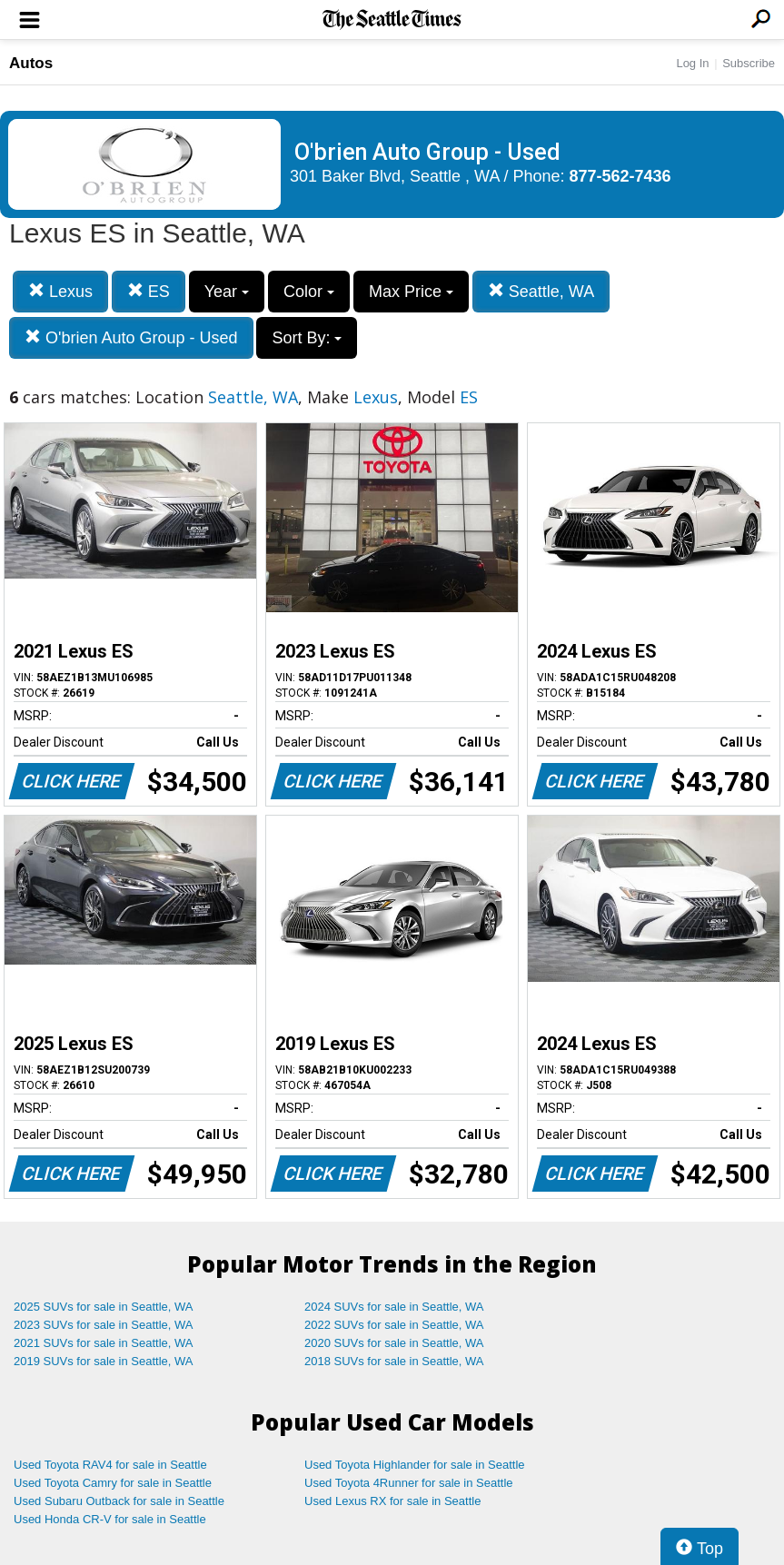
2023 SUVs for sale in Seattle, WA (104, 1325)
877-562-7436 (620, 176)
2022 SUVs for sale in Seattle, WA (394, 1325)
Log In (692, 63)
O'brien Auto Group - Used (131, 337)
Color (308, 291)
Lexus (60, 291)
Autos (31, 63)
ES (148, 291)
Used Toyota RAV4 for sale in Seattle (110, 1464)
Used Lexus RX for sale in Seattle (392, 1501)
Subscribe (748, 63)
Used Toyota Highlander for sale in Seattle (414, 1464)
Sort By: (307, 338)
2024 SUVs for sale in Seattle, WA (394, 1306)
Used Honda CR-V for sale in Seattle (110, 1519)
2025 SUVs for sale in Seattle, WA (104, 1306)
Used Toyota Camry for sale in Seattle (113, 1483)
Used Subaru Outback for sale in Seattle (119, 1501)
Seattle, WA (541, 291)
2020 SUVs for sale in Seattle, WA (394, 1343)
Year (226, 291)
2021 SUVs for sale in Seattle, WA (104, 1343)
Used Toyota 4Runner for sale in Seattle (408, 1483)
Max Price (411, 291)
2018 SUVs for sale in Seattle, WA (394, 1361)
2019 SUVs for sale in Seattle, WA (104, 1361)
